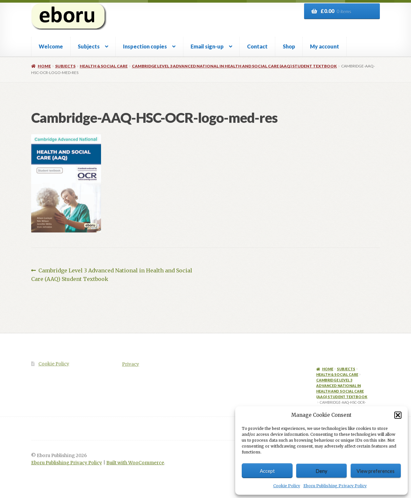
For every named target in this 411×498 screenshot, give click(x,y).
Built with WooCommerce (135, 463)
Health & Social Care (104, 66)
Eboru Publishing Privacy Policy (335, 485)
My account (324, 46)
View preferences (376, 471)
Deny (321, 471)
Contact (257, 46)
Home (44, 66)
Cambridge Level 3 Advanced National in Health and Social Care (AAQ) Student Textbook (234, 66)
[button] (398, 415)
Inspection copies (145, 46)
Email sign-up (207, 46)
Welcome (51, 46)
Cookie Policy (286, 485)
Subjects (89, 46)
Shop (289, 46)
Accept (267, 471)
